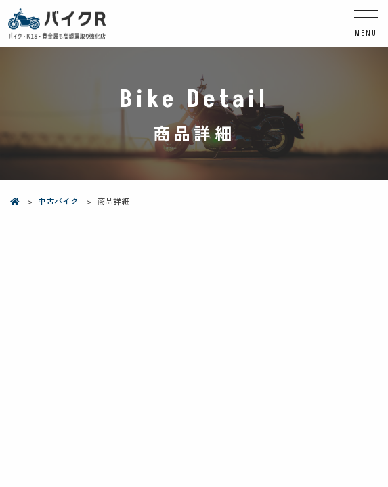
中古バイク (58, 200)
